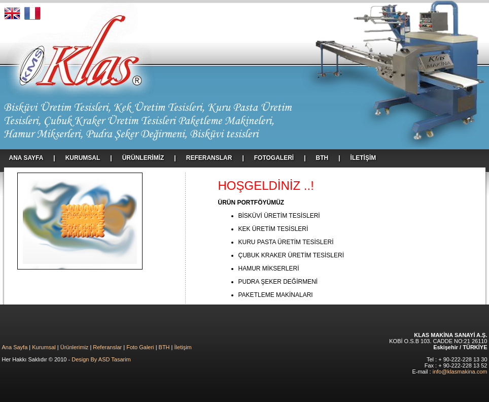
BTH (164, 347)
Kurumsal (43, 347)
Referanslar (107, 347)
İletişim (183, 347)
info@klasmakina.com (460, 371)
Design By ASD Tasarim (101, 359)
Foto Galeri (140, 347)
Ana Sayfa (15, 347)
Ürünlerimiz (74, 347)
